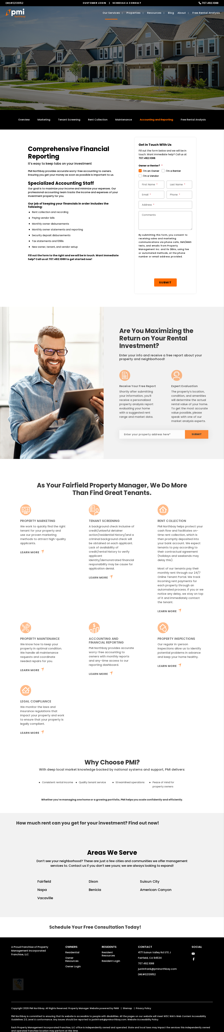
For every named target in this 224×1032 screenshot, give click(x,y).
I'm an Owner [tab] (151, 171)
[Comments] (165, 220)
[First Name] (151, 184)
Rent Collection (97, 119)
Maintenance (123, 119)
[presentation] (162, 268)
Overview (24, 119)
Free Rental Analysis (206, 13)
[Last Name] (179, 184)
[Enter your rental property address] (100, 75)
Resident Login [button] (111, 961)
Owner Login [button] (73, 966)
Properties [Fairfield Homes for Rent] (133, 13)
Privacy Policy (143, 1000)
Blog (171, 13)
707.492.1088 (210, 3)
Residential (72, 952)
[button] (193, 953)
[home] (16, 13)
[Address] (165, 205)
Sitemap (127, 1000)
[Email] (151, 195)
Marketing (43, 119)
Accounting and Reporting (156, 119)
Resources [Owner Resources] (154, 13)
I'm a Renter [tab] (173, 171)
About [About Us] (181, 13)
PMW (116, 1000)
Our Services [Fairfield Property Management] (111, 13)
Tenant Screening (69, 119)
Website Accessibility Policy (142, 1011)
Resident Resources (108, 954)
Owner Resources (72, 959)
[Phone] (179, 195)
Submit (140, 75)
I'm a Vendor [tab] (151, 176)
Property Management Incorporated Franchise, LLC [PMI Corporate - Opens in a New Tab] (29, 950)
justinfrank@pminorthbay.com (157, 969)
